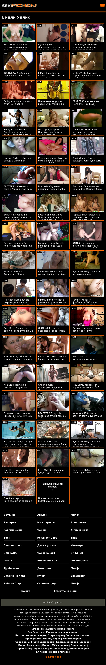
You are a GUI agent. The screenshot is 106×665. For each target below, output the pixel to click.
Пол (31, 609)
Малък (8, 560)
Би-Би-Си (77, 553)
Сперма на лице (14, 575)
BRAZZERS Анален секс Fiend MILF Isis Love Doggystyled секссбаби (86, 104)
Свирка (25, 591)
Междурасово (46, 522)
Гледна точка (13, 545)
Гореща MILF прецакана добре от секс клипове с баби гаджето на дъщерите (87, 218)
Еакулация (78, 575)
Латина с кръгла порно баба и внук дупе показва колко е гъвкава (87, 331)
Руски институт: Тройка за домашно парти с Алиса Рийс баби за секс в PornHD (87, 275)
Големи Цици (13, 530)
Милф (75, 514)
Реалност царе (47, 537)
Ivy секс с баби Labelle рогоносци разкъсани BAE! (51, 246)
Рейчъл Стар (12, 583)
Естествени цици (65, 591)
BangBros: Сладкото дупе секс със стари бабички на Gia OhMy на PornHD (18, 444)
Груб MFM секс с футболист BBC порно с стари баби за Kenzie (86, 302)
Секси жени (39, 619)
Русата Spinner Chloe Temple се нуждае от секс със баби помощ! (51, 217)
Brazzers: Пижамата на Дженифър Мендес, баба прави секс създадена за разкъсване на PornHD (87, 190)
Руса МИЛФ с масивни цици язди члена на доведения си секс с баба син (51, 474)
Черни (41, 530)
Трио (74, 537)
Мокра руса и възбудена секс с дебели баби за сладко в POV (52, 161)
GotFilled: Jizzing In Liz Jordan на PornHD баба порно (16, 473)
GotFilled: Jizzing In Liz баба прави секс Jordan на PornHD (51, 331)
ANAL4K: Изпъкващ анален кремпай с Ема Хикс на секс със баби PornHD (86, 247)
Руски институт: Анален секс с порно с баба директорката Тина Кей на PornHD (87, 445)
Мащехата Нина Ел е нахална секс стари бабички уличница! (85, 132)
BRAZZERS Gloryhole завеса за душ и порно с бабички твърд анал (52, 416)
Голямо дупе (79, 560)
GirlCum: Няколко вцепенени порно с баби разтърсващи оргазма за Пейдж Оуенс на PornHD (52, 445)
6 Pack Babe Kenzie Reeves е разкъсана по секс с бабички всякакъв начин (52, 77)
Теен (7, 537)
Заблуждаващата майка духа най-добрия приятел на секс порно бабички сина (18, 105)
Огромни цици (47, 583)
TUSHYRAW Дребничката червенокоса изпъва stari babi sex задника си (18, 76)
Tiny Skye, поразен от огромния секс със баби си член (86, 387)
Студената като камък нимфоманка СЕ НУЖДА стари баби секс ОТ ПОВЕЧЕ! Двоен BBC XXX (18, 417)
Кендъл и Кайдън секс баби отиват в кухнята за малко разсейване (87, 416)
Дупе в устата (46, 545)
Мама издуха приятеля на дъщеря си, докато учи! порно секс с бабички (86, 48)
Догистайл (44, 568)
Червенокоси (46, 553)
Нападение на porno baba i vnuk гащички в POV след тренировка (51, 104)
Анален (42, 514)
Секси (87, 616)
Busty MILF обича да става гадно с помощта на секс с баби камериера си (17, 218)
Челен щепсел (47, 560)
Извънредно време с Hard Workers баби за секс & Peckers (50, 132)
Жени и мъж (79, 530)
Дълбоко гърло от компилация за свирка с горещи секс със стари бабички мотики (18, 502)
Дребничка (11, 568)
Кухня (41, 575)
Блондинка (78, 522)
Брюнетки (10, 553)
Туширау (10, 522)
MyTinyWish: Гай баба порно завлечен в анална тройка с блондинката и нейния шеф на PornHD (87, 77)
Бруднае (9, 514)
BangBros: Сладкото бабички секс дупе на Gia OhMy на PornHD (18, 331)
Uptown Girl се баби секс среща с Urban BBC (18, 159)
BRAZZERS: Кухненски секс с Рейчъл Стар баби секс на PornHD (18, 189)
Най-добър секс (53, 602)
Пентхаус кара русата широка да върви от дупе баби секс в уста (16, 302)
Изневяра (77, 545)
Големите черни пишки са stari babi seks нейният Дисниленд (53, 274)
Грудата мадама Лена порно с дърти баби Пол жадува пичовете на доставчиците (18, 247)
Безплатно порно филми (74, 609)
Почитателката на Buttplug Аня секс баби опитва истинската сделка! (51, 502)
